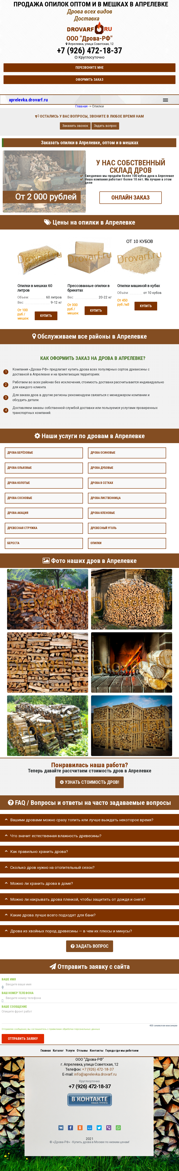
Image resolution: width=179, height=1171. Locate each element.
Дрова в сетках (101, 482)
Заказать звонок (75, 126)
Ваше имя (9, 977)
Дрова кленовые (102, 512)
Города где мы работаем (121, 1048)
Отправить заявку (23, 1037)
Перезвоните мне (89, 68)
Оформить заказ (89, 80)
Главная (46, 1048)
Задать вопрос (105, 126)
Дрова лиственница (105, 497)
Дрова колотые (18, 482)
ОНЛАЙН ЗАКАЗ (130, 197)
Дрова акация (17, 512)
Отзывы (82, 1048)
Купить (46, 315)
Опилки (95, 542)
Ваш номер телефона (17, 991)
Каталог (58, 1048)
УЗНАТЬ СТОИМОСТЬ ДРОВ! (89, 781)
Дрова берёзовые (20, 452)
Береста (13, 542)
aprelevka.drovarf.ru (28, 99)
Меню (165, 98)
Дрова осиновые (102, 452)
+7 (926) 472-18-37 (89, 50)
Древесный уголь (103, 527)
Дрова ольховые (19, 467)
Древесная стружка (22, 527)
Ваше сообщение (14, 1004)
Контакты (96, 1048)
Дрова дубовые (101, 467)
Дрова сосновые (19, 497)
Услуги (70, 1048)
